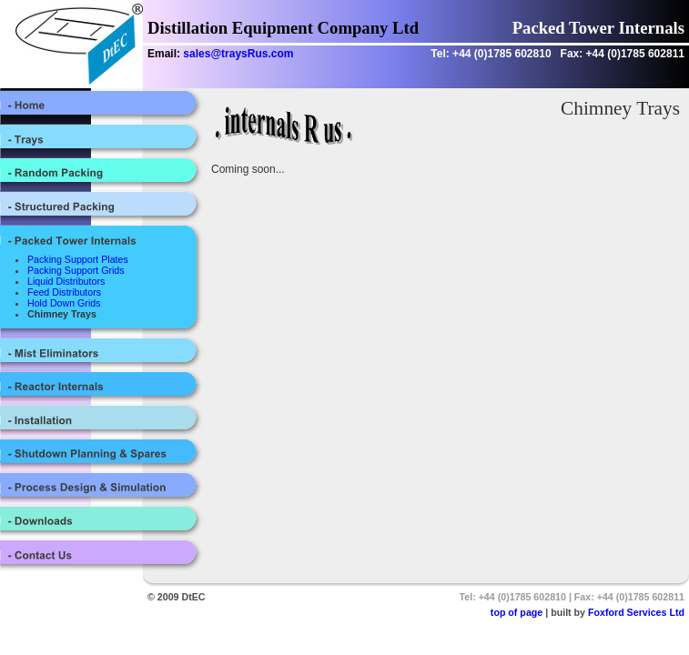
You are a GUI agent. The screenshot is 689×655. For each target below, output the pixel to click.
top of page (516, 612)
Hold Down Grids (64, 302)
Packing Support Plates (77, 259)
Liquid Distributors (66, 281)
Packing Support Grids (76, 270)
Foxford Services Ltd (636, 612)
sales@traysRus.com (238, 53)
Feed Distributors (64, 292)
